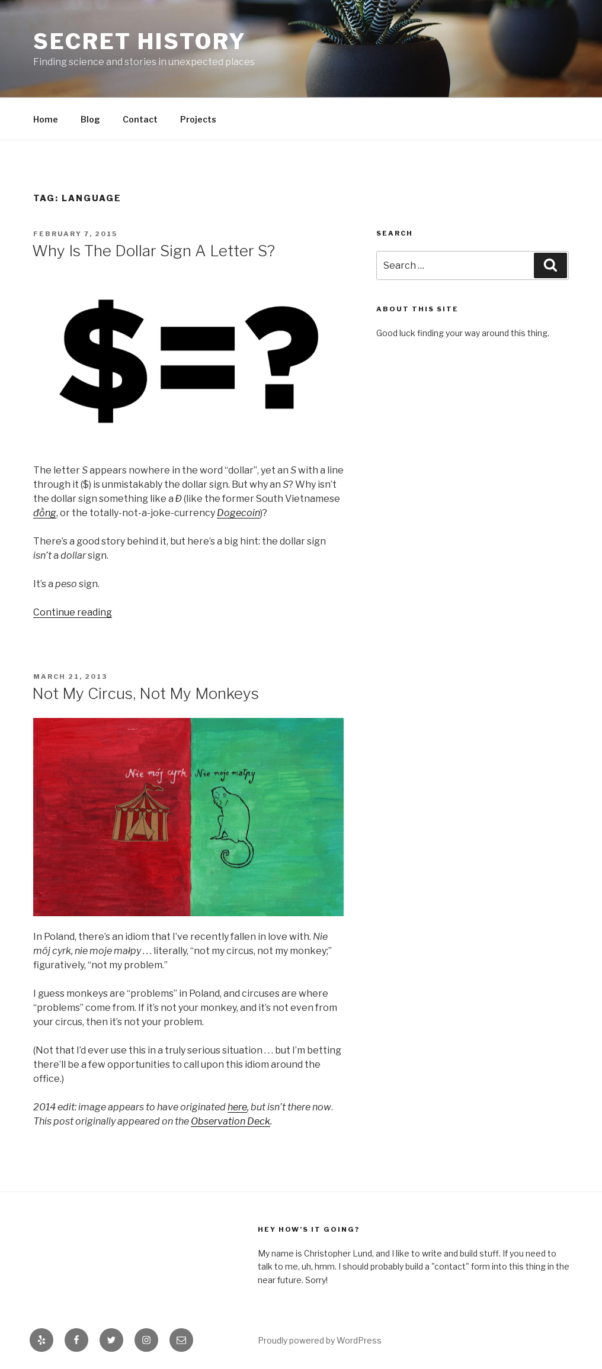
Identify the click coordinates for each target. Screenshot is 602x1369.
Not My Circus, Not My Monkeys (145, 693)
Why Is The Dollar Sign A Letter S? (153, 250)
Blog (90, 119)
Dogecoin (238, 512)
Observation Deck (230, 1121)
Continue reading (72, 612)
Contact (140, 119)
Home (45, 119)
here (237, 1107)
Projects (198, 119)
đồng (44, 512)
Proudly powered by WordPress (320, 1340)
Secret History (139, 41)
